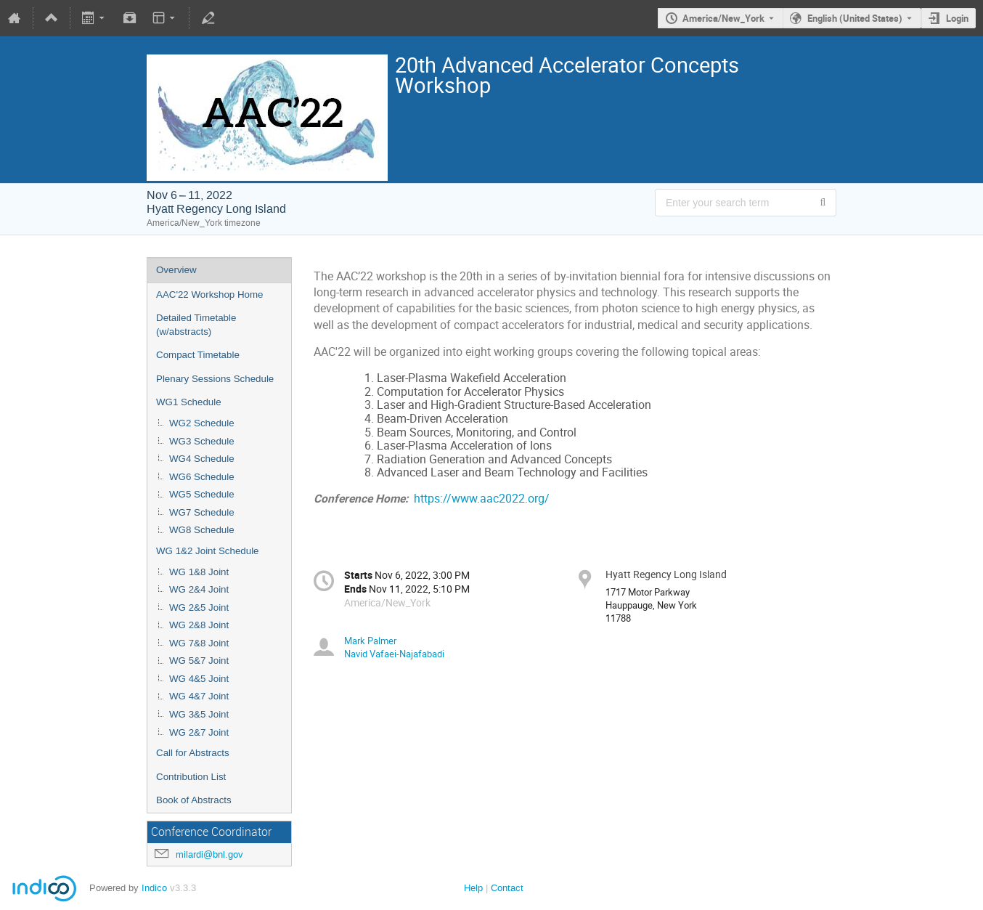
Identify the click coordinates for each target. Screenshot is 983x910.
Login (957, 18)
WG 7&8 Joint (199, 643)
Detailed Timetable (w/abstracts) (196, 324)
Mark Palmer (370, 640)
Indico (154, 888)
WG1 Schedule (188, 402)
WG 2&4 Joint (199, 589)
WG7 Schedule (201, 512)
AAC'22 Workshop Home (210, 294)
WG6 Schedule (201, 476)
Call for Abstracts (192, 752)
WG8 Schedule (201, 529)
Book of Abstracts (194, 800)
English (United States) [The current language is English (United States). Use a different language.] (854, 18)
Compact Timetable (198, 354)
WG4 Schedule (201, 458)
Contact (507, 888)
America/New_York (723, 18)
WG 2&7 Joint (199, 732)
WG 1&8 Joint (199, 571)
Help (473, 888)
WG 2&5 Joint (199, 607)
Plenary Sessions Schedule (215, 378)
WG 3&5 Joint (199, 714)
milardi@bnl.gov (209, 854)
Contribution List (191, 776)
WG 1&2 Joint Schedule (207, 550)
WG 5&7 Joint (199, 660)
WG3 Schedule (201, 441)
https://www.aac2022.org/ (482, 498)
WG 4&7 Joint (199, 696)
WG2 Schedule (201, 423)
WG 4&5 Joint (199, 678)
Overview (176, 269)
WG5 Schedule (201, 494)
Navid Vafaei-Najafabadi (394, 653)
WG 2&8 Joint (199, 624)
